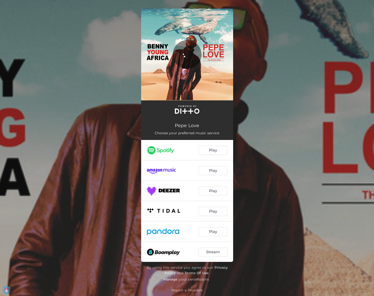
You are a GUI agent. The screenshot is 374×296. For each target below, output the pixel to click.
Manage (171, 279)
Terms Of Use (197, 273)
